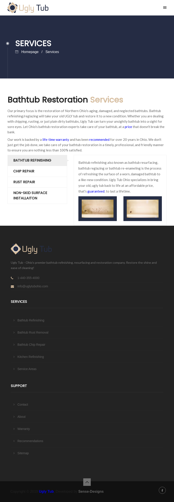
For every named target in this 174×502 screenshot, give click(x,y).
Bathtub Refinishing (32, 160)
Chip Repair (23, 171)
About (21, 416)
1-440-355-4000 (28, 278)
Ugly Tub (46, 491)
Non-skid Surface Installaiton (30, 195)
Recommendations (30, 441)
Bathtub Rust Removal (32, 332)
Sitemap (23, 453)
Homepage (29, 52)
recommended (99, 139)
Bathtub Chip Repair (31, 344)
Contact (22, 404)
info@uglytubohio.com (32, 286)
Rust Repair (24, 182)
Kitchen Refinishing (30, 357)
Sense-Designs (91, 491)
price (128, 127)
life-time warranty (55, 139)
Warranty (23, 429)
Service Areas (26, 369)
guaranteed (95, 191)
